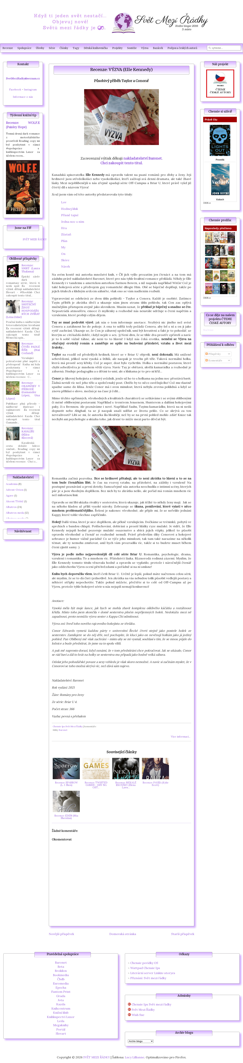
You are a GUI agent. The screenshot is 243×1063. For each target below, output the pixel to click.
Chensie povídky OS (144, 963)
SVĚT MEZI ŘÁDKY (35, 239)
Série (52, 48)
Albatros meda (15, 512)
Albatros (11, 507)
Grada (60, 996)
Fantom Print (60, 991)
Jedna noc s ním (72, 221)
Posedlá (220, 159)
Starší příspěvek (182, 934)
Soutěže (132, 48)
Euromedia (61, 983)
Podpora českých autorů (182, 48)
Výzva (144, 48)
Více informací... (180, 736)
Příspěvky (213, 354)
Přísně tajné (70, 215)
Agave (9, 495)
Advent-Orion (14, 489)
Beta (61, 966)
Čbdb (60, 979)
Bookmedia (61, 975)
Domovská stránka (122, 934)
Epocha (61, 987)
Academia (12, 484)
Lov (63, 202)
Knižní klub (60, 1012)
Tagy (76, 48)
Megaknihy (60, 1025)
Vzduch (220, 199)
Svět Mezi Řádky (143, 1009)
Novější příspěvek (61, 934)
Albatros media (15, 518)
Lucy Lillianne (134, 1057)
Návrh (65, 266)
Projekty (117, 48)
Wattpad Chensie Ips (145, 968)
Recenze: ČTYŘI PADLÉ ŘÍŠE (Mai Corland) (30, 348)
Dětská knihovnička (96, 48)
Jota (61, 1000)
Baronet (63, 730)
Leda (60, 1021)
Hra (64, 228)
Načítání (208, 330)
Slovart (61, 1033)
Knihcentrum (60, 1008)
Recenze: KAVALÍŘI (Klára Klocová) (27, 433)
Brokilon (61, 971)
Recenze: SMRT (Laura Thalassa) (30, 268)
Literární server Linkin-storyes (152, 973)
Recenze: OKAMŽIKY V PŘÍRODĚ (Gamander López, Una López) (23, 390)
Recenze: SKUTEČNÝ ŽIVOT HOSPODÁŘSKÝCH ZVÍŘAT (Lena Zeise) (23, 309)
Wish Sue (138, 1015)
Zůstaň (66, 234)
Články (64, 48)
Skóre (65, 260)
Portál (60, 1029)
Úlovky (40, 48)
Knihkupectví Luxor (61, 1017)
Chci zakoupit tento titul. (121, 163)
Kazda (60, 1004)
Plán (64, 241)
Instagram (30, 89)
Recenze (7, 48)
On (63, 254)
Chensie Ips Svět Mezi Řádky (68, 726)
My (63, 247)
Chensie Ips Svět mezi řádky (151, 1004)
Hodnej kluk (69, 209)
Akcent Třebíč (14, 501)
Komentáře (213, 360)
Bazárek (158, 48)
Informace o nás (23, 96)
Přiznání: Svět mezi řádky (148, 978)
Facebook (15, 89)
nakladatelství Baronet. (142, 158)
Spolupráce (24, 48)
